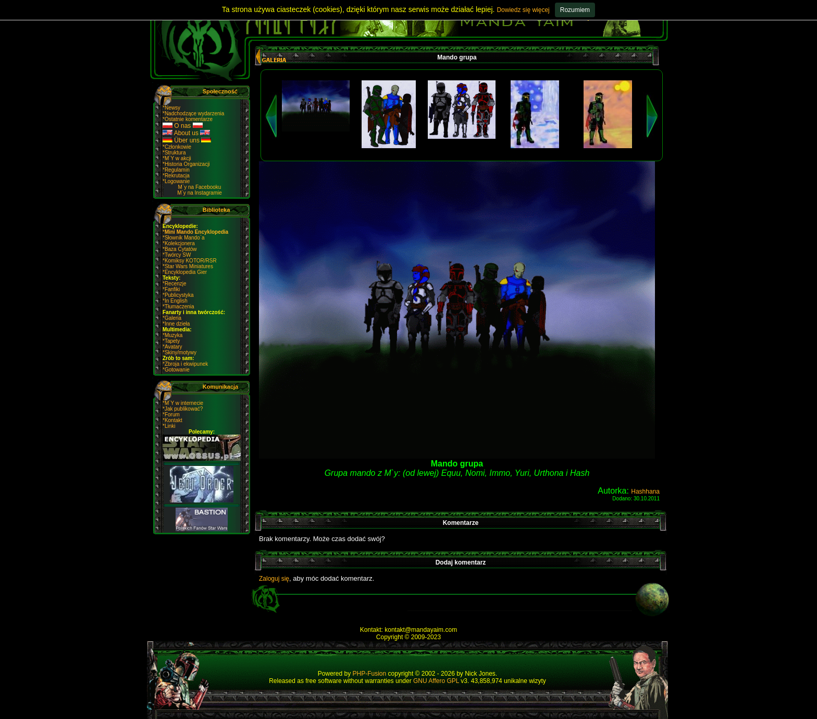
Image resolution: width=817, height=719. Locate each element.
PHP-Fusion (370, 673)
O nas (182, 125)
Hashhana (645, 491)
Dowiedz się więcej (523, 10)
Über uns (186, 140)
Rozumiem (575, 10)
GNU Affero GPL (436, 681)
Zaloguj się (274, 578)
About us (186, 133)
